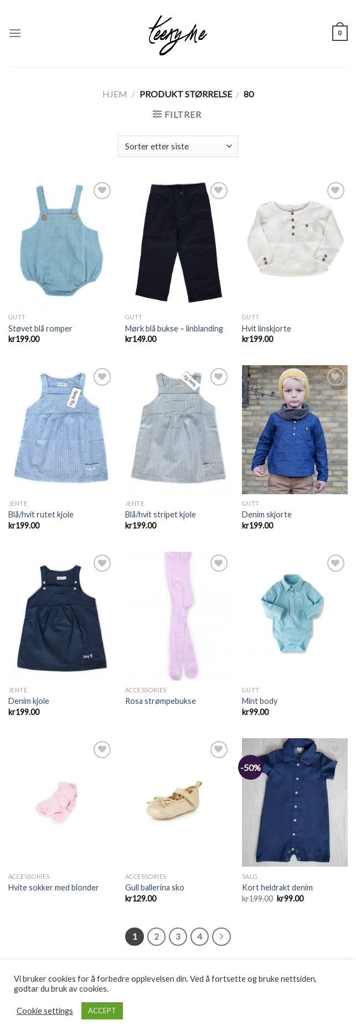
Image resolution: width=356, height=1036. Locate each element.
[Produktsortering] (178, 146)
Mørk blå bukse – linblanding (174, 328)
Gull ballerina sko (154, 887)
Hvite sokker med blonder (53, 887)
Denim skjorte (267, 514)
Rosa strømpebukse (160, 701)
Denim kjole (28, 701)
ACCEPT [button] (102, 1010)
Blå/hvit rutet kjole (41, 514)
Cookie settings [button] (45, 1011)
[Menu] (15, 32)
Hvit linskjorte (266, 328)
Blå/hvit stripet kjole (160, 514)
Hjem (114, 94)
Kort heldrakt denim (277, 887)
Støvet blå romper (40, 328)
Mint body (259, 701)
